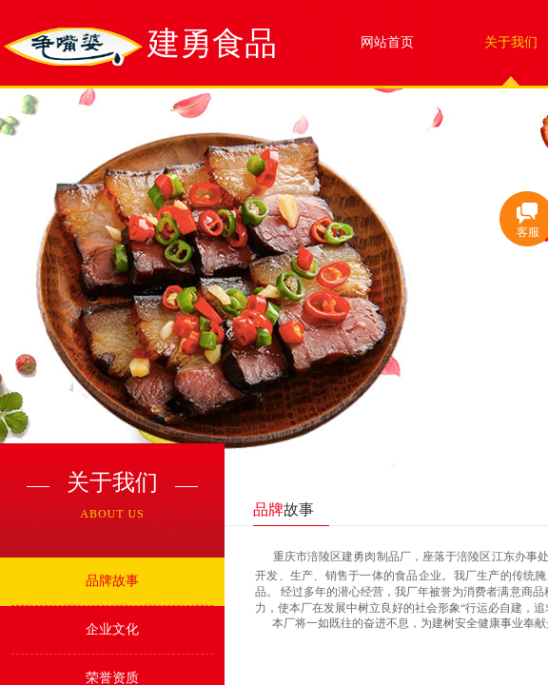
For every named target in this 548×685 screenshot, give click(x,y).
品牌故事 (112, 581)
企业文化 (112, 629)
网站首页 (387, 42)
